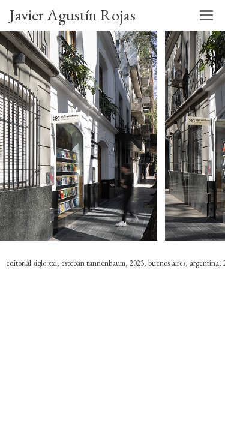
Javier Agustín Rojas (72, 14)
